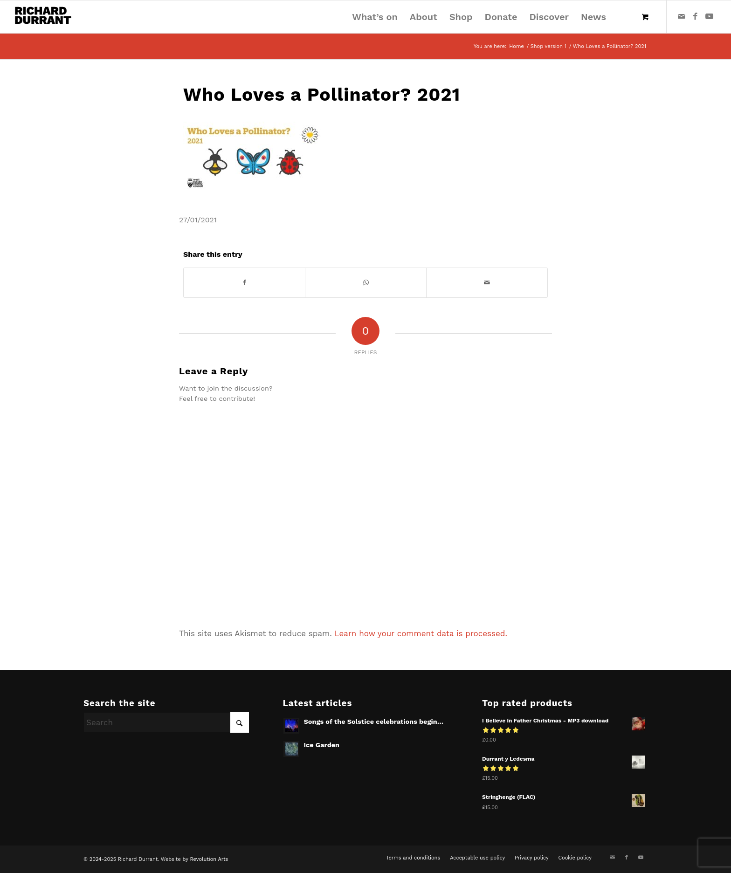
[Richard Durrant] (43, 16)
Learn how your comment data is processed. (421, 633)
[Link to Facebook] (696, 16)
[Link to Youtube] (710, 16)
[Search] (166, 722)
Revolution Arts (209, 859)
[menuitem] (375, 16)
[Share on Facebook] (244, 282)
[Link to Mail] (682, 16)
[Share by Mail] (487, 282)
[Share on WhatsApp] (365, 282)
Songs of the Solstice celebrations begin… (374, 722)
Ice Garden (322, 745)
